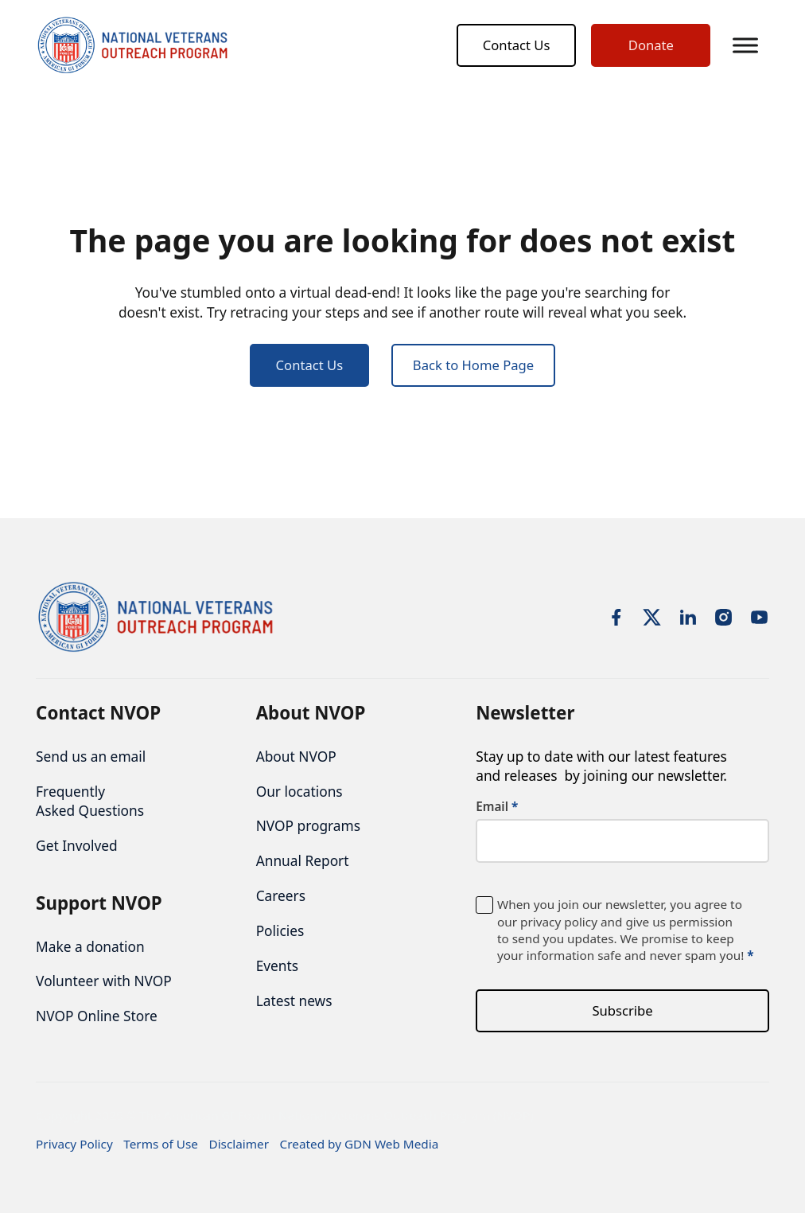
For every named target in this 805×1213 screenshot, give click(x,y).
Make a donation (90, 946)
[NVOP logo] (135, 47)
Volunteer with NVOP (104, 981)
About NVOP (296, 756)
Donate (651, 46)
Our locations (299, 791)
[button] (745, 46)
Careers (280, 896)
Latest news (294, 1000)
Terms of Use (160, 1144)
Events (277, 965)
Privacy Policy (74, 1144)
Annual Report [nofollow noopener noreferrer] (302, 861)
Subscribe (622, 1010)
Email (497, 807)
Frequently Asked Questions (90, 801)
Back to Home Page (473, 367)
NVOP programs (308, 826)
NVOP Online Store (97, 1016)
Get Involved (77, 845)
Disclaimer (238, 1144)
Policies (280, 930)
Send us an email (91, 756)
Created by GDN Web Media (359, 1144)
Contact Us (516, 46)
